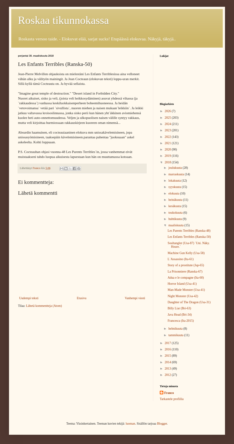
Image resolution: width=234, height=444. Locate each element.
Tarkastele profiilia (172, 399)
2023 (168, 130)
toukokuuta (175, 212)
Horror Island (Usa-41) (182, 283)
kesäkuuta (175, 206)
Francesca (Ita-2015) (181, 320)
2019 (168, 155)
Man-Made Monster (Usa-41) (186, 289)
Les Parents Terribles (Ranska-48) (189, 230)
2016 (168, 349)
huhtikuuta (175, 219)
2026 (168, 111)
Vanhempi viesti (135, 298)
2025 (168, 117)
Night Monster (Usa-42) (183, 296)
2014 (168, 362)
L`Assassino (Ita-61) (181, 259)
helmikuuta (175, 328)
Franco (169, 393)
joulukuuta (175, 167)
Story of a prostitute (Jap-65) (186, 265)
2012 (168, 375)
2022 (168, 137)
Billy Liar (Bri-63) (179, 308)
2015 (168, 355)
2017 (168, 343)
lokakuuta (175, 180)
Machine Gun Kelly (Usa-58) (186, 253)
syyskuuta (175, 187)
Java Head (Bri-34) (180, 314)
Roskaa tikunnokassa (63, 20)
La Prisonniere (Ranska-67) (185, 271)
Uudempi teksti (28, 298)
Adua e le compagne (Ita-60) (186, 277)
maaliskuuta (176, 225)
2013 (168, 368)
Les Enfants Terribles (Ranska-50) (189, 236)
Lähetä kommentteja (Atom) (44, 306)
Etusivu (81, 298)
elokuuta (174, 193)
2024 (168, 124)
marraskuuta (176, 174)
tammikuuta (176, 335)
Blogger (162, 423)
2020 (168, 149)
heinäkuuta (175, 199)
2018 (168, 162)
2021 (168, 143)
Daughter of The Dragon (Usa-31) (189, 302)
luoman (130, 423)
